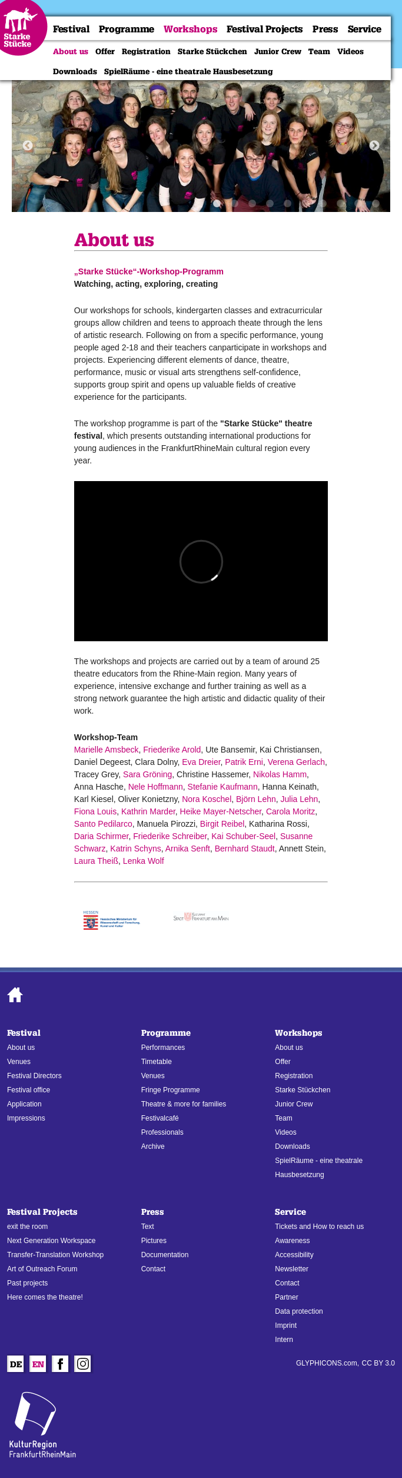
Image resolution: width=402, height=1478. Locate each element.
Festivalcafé (160, 1118)
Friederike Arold (172, 749)
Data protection (299, 1311)
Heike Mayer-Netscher (221, 811)
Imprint (286, 1325)
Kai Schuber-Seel (243, 836)
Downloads (75, 71)
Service (364, 29)
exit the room (27, 1226)
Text (147, 1226)
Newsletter (291, 1269)
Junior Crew (277, 51)
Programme (126, 29)
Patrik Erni (244, 762)
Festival (71, 29)
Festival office (28, 1090)
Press (325, 29)
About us (70, 51)
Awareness (292, 1241)
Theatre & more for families (184, 1104)
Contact (153, 1269)
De (16, 1365)
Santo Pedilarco (103, 824)
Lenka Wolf (143, 861)
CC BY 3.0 (378, 1363)
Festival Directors (34, 1076)
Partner (286, 1297)
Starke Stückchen (212, 51)
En (38, 1365)
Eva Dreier (201, 762)
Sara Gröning (147, 774)
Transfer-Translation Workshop (55, 1255)
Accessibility (294, 1255)
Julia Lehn (299, 799)
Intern (284, 1339)
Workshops (190, 29)
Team (319, 51)
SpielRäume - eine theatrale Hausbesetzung (188, 71)
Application (24, 1104)
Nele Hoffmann (155, 786)
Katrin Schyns (135, 848)
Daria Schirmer (101, 836)
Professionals (162, 1132)
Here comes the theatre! (45, 1297)
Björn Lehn (256, 799)
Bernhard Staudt (245, 848)
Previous (28, 146)
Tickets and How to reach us (319, 1226)
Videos (350, 51)
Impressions (26, 1118)
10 (375, 204)
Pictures (154, 1241)
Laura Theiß (96, 861)
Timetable (156, 1062)
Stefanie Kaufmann (223, 786)
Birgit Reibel (222, 824)
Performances (163, 1047)
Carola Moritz (290, 811)
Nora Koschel (206, 799)
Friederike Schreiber (170, 836)
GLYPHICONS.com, (327, 1363)
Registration (146, 51)
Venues (19, 1062)
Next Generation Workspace (51, 1241)
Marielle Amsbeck (106, 749)
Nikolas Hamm (280, 774)
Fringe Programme (170, 1090)
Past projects (27, 1283)
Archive (153, 1146)
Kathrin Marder (148, 811)
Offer (105, 51)
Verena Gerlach (296, 762)
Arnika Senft (187, 848)
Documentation (165, 1255)
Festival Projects (265, 29)
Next (374, 146)
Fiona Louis (95, 811)
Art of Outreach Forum (42, 1269)
